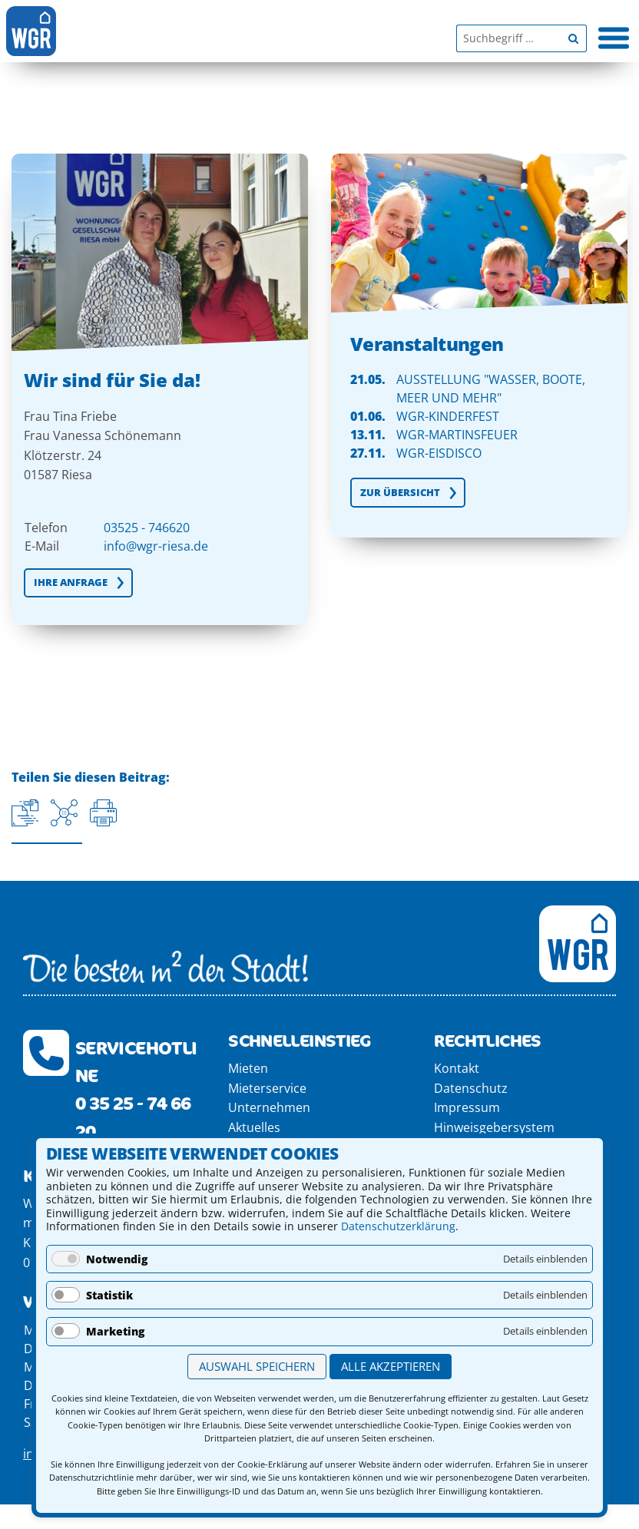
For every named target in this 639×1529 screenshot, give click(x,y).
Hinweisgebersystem (494, 1127)
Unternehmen (269, 1107)
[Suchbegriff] (507, 38)
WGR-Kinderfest (447, 416)
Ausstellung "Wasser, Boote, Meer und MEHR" (490, 388)
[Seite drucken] (103, 812)
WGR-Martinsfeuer (457, 434)
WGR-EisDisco (439, 453)
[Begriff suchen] (573, 38)
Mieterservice (267, 1088)
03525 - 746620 (147, 527)
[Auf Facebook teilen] (64, 812)
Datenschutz (471, 1088)
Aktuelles (254, 1127)
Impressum (467, 1107)
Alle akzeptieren (390, 1366)
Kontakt (456, 1068)
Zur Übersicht (400, 492)
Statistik (109, 1295)
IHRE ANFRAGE (71, 582)
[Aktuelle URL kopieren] (25, 812)
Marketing (115, 1331)
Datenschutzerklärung (398, 1226)
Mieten (248, 1068)
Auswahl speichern (257, 1366)
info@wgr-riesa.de (156, 546)
